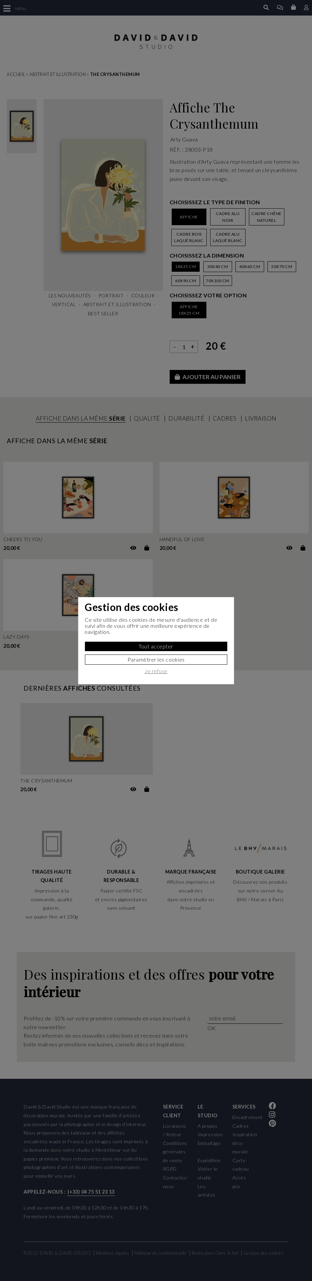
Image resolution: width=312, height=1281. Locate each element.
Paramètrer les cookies (156, 659)
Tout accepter (156, 646)
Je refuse (156, 671)
